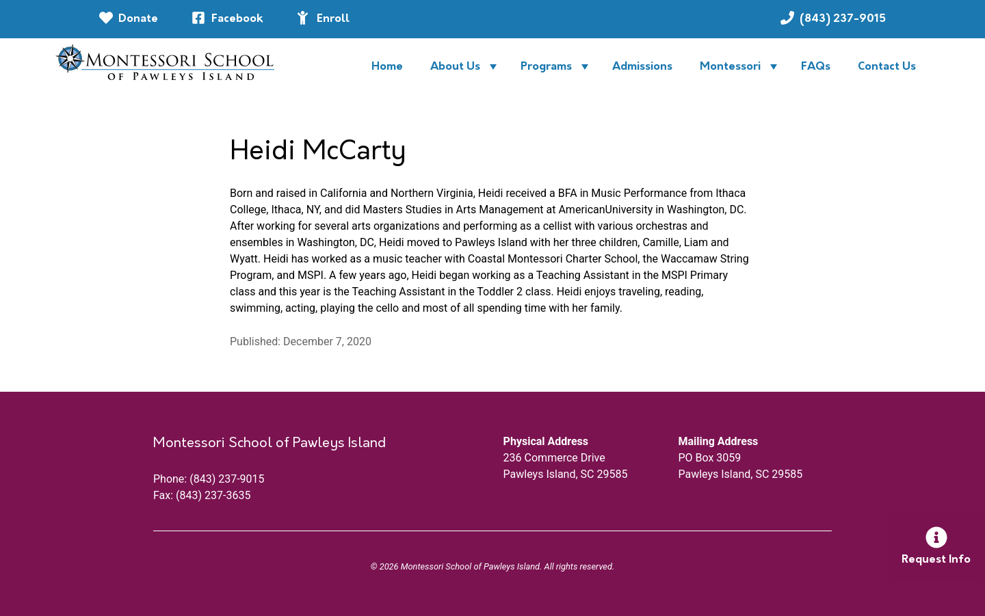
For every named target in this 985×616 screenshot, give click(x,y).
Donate (138, 19)
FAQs (815, 67)
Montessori (730, 67)
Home (387, 67)
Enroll (333, 19)
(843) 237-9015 (848, 17)
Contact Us (887, 67)
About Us (455, 67)
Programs (546, 67)
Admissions (642, 67)
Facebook (237, 19)
